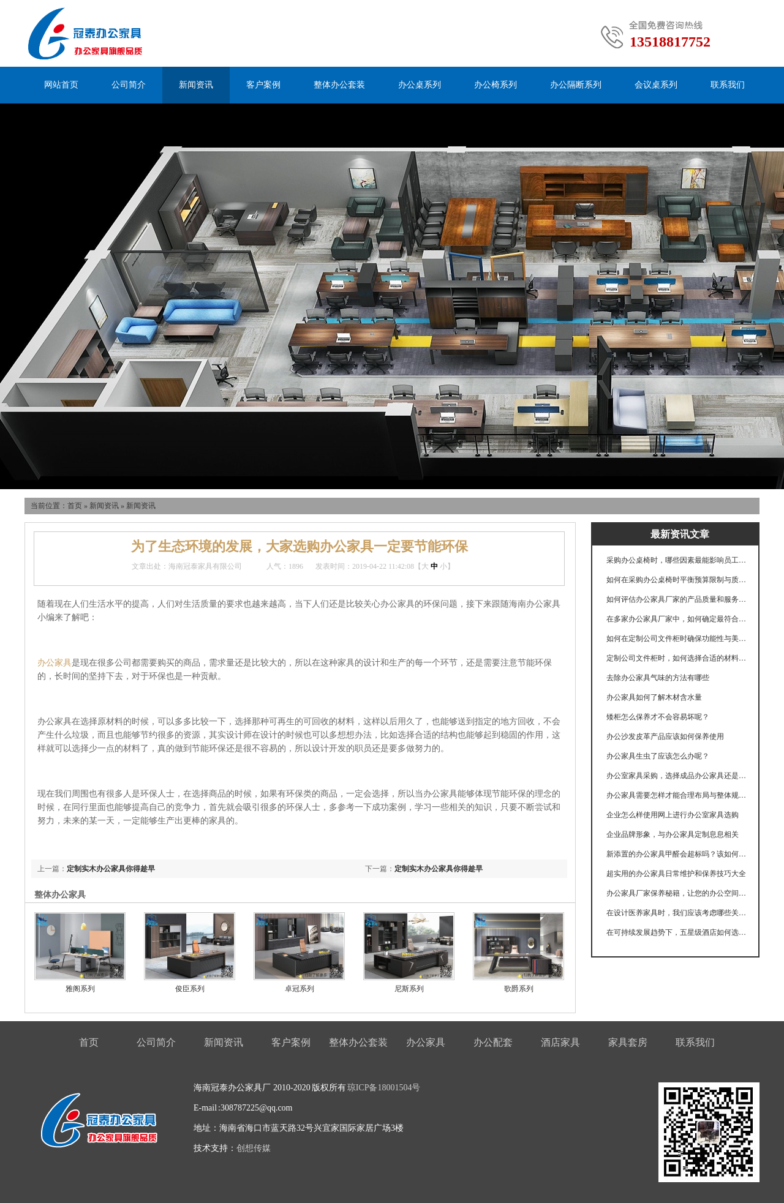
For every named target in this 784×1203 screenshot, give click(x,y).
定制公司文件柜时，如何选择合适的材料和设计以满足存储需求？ (676, 658)
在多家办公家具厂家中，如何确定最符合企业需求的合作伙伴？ (676, 619)
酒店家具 (560, 1042)
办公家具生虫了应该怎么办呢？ (657, 756)
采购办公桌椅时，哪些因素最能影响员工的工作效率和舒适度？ (676, 560)
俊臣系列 (190, 988)
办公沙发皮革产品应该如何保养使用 (665, 736)
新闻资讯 (196, 84)
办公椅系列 (495, 84)
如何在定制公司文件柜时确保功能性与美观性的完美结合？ (676, 638)
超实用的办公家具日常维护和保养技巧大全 (676, 873)
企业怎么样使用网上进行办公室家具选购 (672, 815)
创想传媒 (253, 1148)
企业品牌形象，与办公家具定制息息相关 (672, 834)
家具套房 (627, 1042)
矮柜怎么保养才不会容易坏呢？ (657, 717)
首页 (74, 505)
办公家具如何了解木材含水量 (654, 697)
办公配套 (493, 1042)
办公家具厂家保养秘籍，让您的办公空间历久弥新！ (676, 893)
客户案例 (263, 84)
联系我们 (727, 84)
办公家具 (54, 662)
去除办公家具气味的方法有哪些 (657, 677)
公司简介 (128, 84)
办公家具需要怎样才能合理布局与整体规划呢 (676, 795)
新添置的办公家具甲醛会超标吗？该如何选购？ (676, 854)
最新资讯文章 (679, 534)
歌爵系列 (518, 988)
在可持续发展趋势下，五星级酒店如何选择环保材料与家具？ (676, 932)
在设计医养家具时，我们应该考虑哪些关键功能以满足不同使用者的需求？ (676, 913)
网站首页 (61, 84)
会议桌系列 (656, 84)
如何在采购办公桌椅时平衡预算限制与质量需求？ (676, 579)
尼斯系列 (409, 988)
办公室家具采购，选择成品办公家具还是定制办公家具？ (676, 775)
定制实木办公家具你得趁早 (438, 868)
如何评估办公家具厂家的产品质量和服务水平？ (676, 599)
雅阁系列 (80, 988)
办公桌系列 (419, 84)
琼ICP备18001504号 (384, 1087)
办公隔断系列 (575, 84)
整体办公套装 (339, 84)
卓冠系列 (299, 988)
